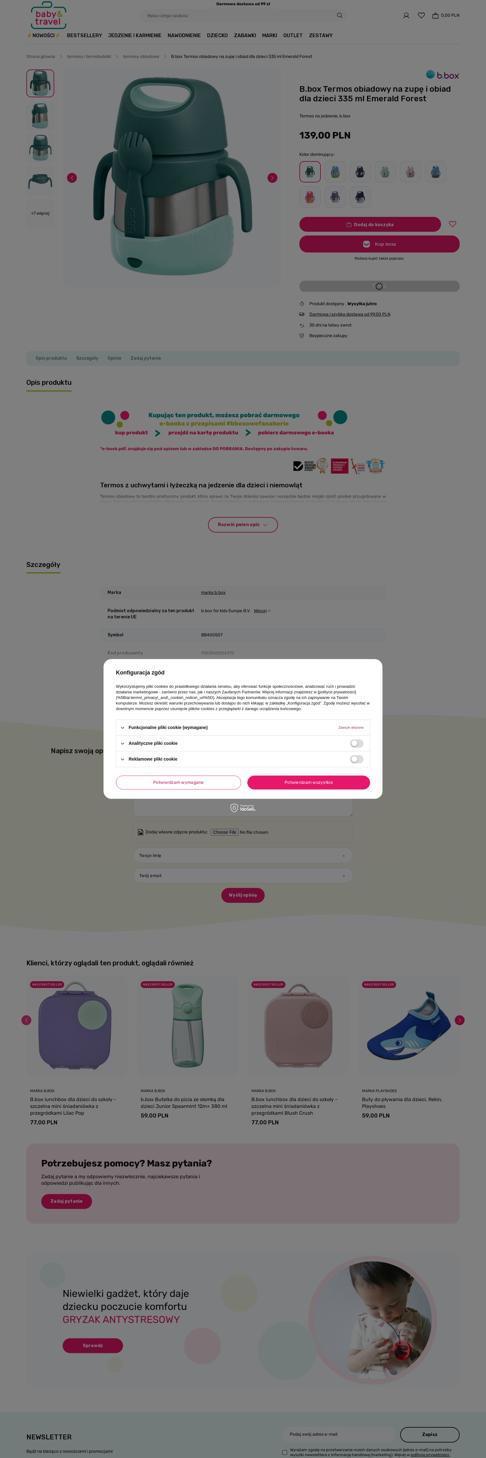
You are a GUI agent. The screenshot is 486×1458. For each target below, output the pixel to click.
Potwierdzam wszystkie (309, 782)
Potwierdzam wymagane (178, 782)
